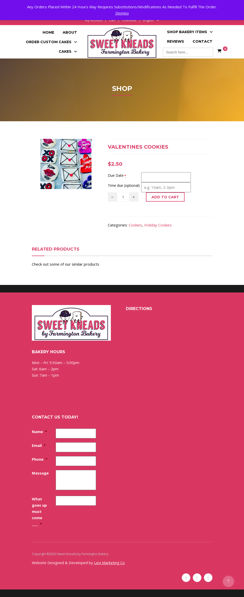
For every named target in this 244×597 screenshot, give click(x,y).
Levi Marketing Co (109, 562)
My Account (93, 20)
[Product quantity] (123, 197)
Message (40, 472)
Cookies (135, 224)
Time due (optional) (124, 185)
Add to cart (165, 197)
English (148, 20)
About (70, 32)
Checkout (129, 20)
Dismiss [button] (122, 13)
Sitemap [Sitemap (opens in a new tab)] (115, 554)
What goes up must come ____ (39, 511)
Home (48, 32)
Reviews (175, 41)
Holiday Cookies (158, 224)
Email (39, 445)
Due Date (116, 175)
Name (39, 431)
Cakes (65, 51)
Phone (39, 459)
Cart (112, 20)
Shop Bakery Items (187, 32)
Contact (202, 41)
